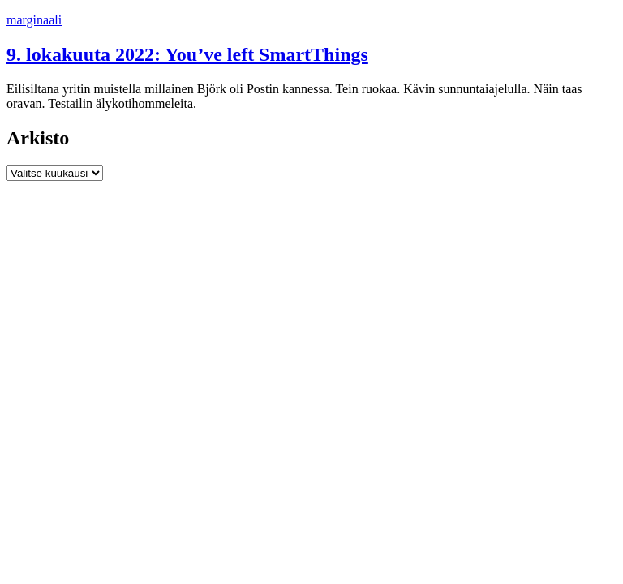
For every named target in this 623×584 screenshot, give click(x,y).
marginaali (34, 20)
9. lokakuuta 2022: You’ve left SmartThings (187, 54)
